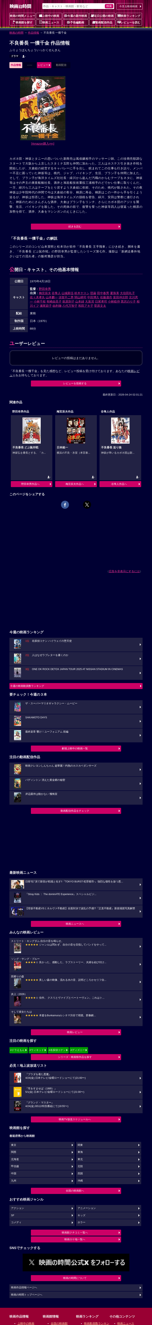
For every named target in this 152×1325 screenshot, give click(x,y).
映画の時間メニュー (22, 15)
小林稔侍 (114, 301)
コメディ (16, 1222)
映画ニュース (49, 22)
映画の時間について (75, 1278)
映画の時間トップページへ (26, 1294)
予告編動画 (75, 22)
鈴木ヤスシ (81, 293)
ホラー (81, 1222)
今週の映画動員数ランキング (27, 685)
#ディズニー (77, 1050)
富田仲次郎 (120, 297)
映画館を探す (22, 22)
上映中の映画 (49, 15)
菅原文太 (100, 305)
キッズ (81, 1215)
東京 (13, 1145)
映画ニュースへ (75, 923)
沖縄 (80, 1180)
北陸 (80, 1166)
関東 (80, 1145)
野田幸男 (45, 289)
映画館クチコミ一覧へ (75, 1232)
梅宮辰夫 (45, 293)
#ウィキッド (36, 1050)
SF (12, 1215)
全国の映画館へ (75, 1190)
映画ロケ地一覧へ (74, 1239)
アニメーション (87, 1208)
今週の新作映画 (75, 15)
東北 (80, 1159)
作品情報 (33, 32)
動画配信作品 (102, 22)
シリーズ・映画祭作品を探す (75, 1057)
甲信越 (15, 1166)
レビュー (43, 65)
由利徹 (57, 305)
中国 (13, 1173)
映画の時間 (16, 32)
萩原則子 (68, 301)
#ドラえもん (17, 1050)
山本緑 (79, 301)
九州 (13, 1180)
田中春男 (103, 293)
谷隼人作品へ (119, 483)
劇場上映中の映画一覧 (75, 748)
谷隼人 (56, 293)
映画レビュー (75, 1032)
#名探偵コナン (57, 1050)
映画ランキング (129, 15)
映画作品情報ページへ (24, 1287)
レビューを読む (129, 22)
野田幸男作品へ (30, 483)
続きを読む (74, 226)
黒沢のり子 (128, 301)
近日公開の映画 (102, 15)
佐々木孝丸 (37, 297)
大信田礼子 (127, 293)
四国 (80, 1173)
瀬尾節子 (46, 305)
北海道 (15, 1159)
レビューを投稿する (75, 383)
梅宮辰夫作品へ (75, 483)
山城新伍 (68, 293)
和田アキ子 (85, 305)
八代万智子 (69, 305)
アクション (17, 1208)
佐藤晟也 (106, 297)
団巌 (93, 293)
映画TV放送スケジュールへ (75, 1119)
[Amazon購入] (42, 143)
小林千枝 (40, 301)
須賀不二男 (66, 297)
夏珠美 (114, 293)
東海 (80, 1152)
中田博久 (93, 297)
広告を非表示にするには (124, 571)
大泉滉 (89, 301)
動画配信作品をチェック (75, 810)
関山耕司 (80, 297)
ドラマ (14, 56)
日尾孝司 (101, 301)
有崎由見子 (54, 301)
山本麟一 (52, 297)
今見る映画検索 (128, 6)
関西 (13, 1152)
